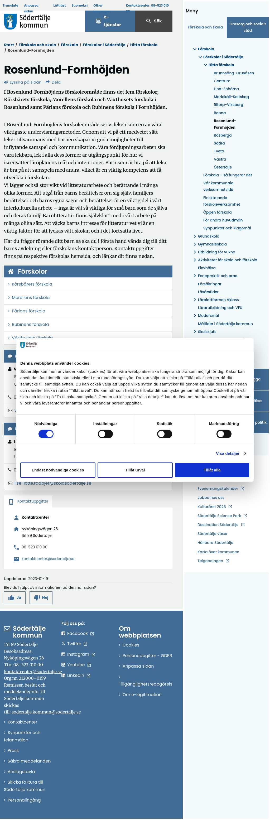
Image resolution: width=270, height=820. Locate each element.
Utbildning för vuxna (213, 252)
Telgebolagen (210, 561)
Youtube (76, 665)
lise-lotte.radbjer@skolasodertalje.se (53, 483)
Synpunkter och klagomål (227, 228)
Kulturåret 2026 (211, 506)
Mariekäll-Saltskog (231, 96)
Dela (53, 82)
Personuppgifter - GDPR (147, 656)
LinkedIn (75, 675)
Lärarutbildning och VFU (220, 307)
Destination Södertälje (218, 525)
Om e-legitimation (142, 695)
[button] (15, 597)
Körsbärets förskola (32, 284)
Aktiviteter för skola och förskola (224, 260)
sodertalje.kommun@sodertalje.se (46, 712)
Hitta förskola (144, 44)
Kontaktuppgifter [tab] (28, 501)
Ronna (220, 112)
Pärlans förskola (28, 311)
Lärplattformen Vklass (215, 300)
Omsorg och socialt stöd (247, 27)
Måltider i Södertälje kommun (225, 323)
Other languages (102, 8)
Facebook (77, 633)
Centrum (222, 81)
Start (9, 44)
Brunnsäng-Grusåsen (234, 73)
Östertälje (223, 167)
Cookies (131, 645)
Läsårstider (208, 292)
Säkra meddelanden (29, 761)
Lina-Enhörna (226, 88)
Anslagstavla (21, 772)
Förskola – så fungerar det (227, 175)
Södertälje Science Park (219, 516)
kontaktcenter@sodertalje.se (48, 558)
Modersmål (205, 315)
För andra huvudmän (223, 220)
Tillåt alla (212, 470)
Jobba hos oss (210, 497)
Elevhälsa (207, 268)
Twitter (74, 644)
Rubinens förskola (30, 324)
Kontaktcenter (22, 722)
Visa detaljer (227, 453)
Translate (10, 5)
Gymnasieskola (209, 244)
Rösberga (223, 135)
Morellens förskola (31, 298)
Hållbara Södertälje (215, 542)
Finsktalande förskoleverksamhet (221, 201)
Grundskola (205, 236)
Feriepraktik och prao (214, 276)
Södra (219, 143)
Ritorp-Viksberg (228, 104)
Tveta (219, 151)
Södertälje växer (212, 533)
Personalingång (24, 800)
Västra (220, 159)
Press (13, 750)
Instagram (78, 654)
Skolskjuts (204, 332)
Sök (154, 21)
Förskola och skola (37, 44)
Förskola (69, 44)
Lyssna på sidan (22, 82)
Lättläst (60, 5)
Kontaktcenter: (147, 8)
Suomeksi (79, 5)
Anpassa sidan (31, 8)
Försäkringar (209, 284)
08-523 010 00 (34, 547)
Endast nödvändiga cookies (58, 470)
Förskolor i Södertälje (104, 44)
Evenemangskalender (217, 488)
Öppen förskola (217, 212)
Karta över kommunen (218, 551)
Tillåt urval (135, 470)
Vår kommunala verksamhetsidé (218, 186)
